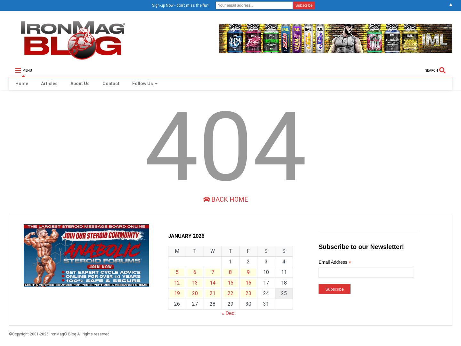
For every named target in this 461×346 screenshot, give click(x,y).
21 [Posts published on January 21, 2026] (212, 293)
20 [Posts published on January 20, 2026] (195, 293)
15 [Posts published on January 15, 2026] (230, 283)
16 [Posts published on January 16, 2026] (248, 283)
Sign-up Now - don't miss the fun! (180, 5)
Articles (49, 83)
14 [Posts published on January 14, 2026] (212, 283)
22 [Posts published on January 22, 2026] (230, 293)
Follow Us (145, 83)
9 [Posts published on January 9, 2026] (248, 272)
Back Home (225, 199)
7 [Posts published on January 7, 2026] (212, 272)
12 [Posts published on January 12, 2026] (177, 283)
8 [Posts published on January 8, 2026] (230, 272)
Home (21, 83)
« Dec (228, 313)
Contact (110, 83)
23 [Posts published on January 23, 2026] (248, 293)
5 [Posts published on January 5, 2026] (177, 272)
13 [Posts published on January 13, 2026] (195, 283)
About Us (80, 83)
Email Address (335, 263)
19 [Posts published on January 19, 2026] (177, 293)
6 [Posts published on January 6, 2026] (194, 272)
